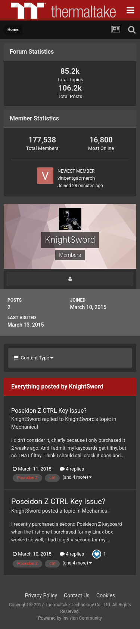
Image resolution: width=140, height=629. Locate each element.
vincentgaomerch (76, 178)
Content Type (33, 358)
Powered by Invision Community (70, 618)
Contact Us (77, 595)
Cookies (105, 595)
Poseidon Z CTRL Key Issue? (49, 410)
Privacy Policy (41, 595)
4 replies (72, 469)
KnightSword (26, 419)
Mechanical (24, 427)
